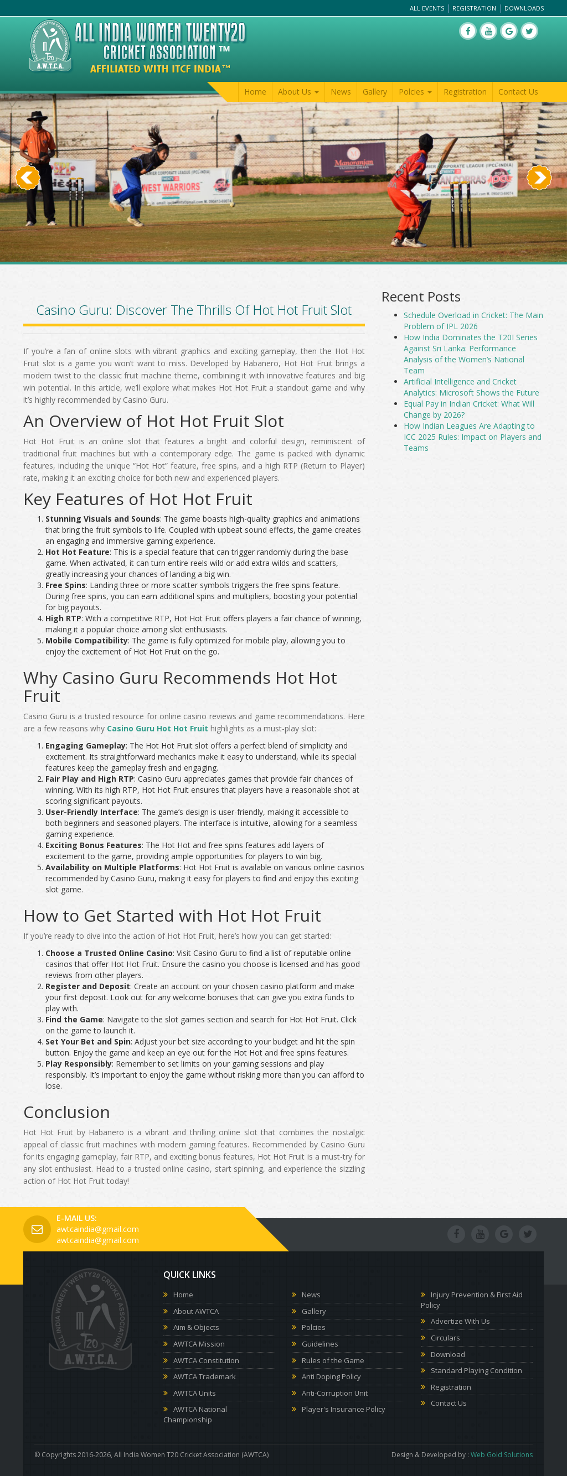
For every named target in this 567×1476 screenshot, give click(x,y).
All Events (427, 8)
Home (255, 91)
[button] (27, 220)
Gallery (375, 91)
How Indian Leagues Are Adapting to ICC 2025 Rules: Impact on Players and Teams (473, 436)
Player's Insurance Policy (343, 1409)
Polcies (314, 1327)
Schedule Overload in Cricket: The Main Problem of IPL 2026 (473, 320)
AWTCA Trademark (204, 1376)
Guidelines (320, 1344)
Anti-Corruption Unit (335, 1393)
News (341, 91)
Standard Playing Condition (476, 1370)
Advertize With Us (460, 1321)
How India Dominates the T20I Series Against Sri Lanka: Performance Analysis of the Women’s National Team (471, 354)
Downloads (524, 8)
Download (448, 1354)
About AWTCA (196, 1311)
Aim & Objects (196, 1327)
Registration (474, 8)
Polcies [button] (415, 91)
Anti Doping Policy (331, 1376)
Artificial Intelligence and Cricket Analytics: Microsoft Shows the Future (471, 387)
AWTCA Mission (199, 1344)
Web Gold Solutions (502, 1454)
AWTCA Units (194, 1393)
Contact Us (518, 91)
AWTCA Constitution (206, 1360)
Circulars (445, 1338)
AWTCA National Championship (195, 1414)
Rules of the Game (333, 1360)
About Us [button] (298, 91)
